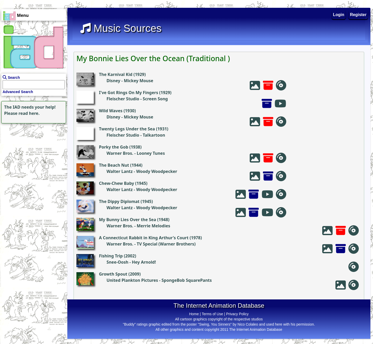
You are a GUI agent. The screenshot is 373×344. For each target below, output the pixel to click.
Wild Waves (111, 111)
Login (339, 14)
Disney (113, 80)
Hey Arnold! (144, 262)
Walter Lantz (119, 171)
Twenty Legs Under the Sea (127, 129)
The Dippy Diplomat (119, 201)
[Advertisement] (32, 157)
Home (194, 314)
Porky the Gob (113, 147)
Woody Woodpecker (156, 171)
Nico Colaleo (248, 324)
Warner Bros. (119, 153)
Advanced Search (18, 92)
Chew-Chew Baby (116, 183)
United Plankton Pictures (132, 280)
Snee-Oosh (117, 262)
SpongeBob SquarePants (186, 280)
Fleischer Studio (122, 99)
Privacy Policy (237, 314)
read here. (29, 113)
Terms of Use (212, 314)
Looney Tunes (151, 153)
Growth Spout (113, 274)
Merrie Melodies (153, 226)
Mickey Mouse (138, 80)
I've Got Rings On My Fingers (128, 92)
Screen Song (155, 99)
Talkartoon (154, 135)
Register (358, 14)
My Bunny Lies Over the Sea (127, 219)
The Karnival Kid (115, 74)
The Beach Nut (114, 165)
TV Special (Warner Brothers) (166, 244)
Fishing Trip (111, 256)
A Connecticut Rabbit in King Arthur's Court (144, 238)
